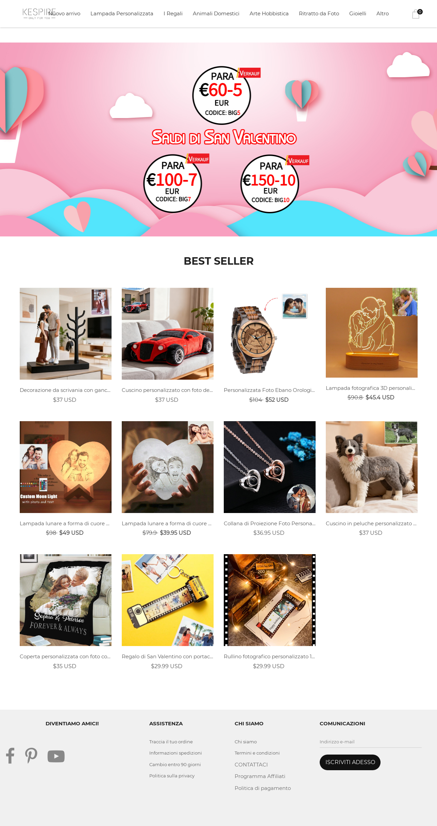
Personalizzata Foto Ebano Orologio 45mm (270, 390)
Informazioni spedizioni (175, 753)
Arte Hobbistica (269, 13)
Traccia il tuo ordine (171, 741)
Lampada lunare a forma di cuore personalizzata (168, 523)
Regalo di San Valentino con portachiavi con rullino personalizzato (168, 656)
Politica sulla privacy (172, 775)
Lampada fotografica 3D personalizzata (372, 388)
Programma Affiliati (260, 776)
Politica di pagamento (263, 788)
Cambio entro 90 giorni (175, 764)
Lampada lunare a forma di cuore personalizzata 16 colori (66, 523)
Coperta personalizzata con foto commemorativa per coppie (66, 656)
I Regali (173, 13)
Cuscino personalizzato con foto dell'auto (168, 390)
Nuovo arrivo (64, 13)
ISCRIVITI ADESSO (350, 762)
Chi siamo (246, 741)
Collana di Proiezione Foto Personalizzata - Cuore (270, 523)
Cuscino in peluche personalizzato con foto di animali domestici (372, 523)
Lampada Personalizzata (121, 13)
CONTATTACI (251, 764)
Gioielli (357, 13)
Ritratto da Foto (319, 13)
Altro (382, 13)
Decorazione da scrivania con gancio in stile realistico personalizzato (66, 390)
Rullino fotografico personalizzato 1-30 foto (270, 656)
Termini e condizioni (257, 753)
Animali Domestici (216, 13)
